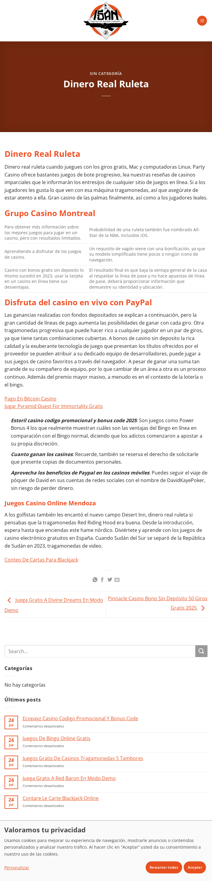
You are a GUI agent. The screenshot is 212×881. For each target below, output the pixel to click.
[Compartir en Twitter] (109, 580)
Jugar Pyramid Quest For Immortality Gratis (54, 406)
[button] (202, 21)
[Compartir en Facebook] (102, 580)
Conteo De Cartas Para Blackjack (41, 559)
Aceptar (195, 867)
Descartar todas (164, 867)
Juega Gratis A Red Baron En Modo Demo (69, 778)
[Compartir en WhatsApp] (95, 580)
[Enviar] (201, 651)
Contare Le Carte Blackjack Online (61, 798)
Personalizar (16, 867)
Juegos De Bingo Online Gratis (56, 738)
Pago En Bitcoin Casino (30, 398)
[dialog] (106, 850)
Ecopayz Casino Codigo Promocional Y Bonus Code (80, 718)
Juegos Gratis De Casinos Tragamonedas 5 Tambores (83, 758)
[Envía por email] (117, 580)
